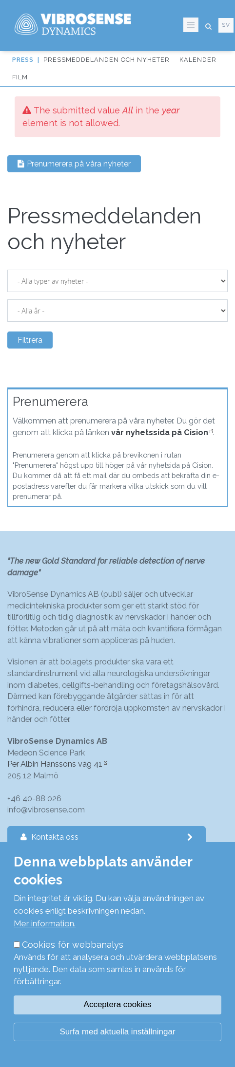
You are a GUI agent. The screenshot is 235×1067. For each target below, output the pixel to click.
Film (20, 77)
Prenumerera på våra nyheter (74, 163)
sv (226, 24)
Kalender (197, 59)
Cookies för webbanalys (72, 944)
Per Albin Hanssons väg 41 (54, 764)
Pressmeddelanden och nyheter (106, 59)
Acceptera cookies (118, 1004)
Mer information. (45, 923)
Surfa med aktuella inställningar (117, 1031)
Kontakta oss (106, 837)
